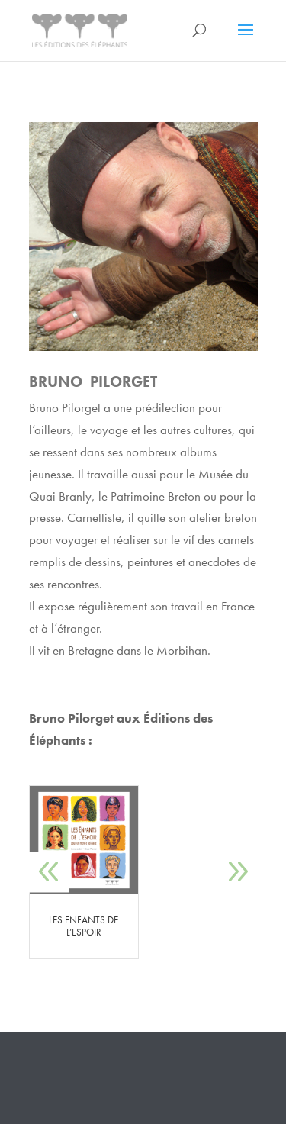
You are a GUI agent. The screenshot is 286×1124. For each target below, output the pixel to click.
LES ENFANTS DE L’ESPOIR (83, 926)
